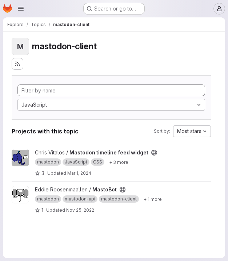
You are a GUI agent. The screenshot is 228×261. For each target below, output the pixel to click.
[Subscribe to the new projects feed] (17, 64)
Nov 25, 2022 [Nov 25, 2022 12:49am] (80, 210)
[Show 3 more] (119, 162)
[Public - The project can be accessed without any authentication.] (154, 153)
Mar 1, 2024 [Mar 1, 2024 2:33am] (79, 173)
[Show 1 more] (152, 199)
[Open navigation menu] (21, 8)
